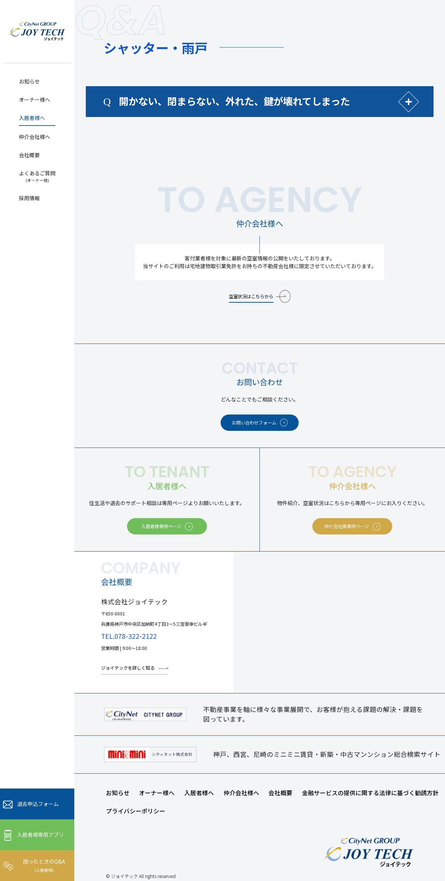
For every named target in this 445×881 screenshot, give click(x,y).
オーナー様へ (34, 99)
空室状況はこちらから (251, 296)
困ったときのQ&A (44, 865)
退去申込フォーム (38, 803)
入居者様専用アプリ (40, 834)
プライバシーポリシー (135, 811)
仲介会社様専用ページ (346, 526)
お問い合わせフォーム (254, 422)
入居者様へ (32, 117)
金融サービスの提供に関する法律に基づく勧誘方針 (370, 793)
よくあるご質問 (37, 176)
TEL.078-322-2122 (129, 636)
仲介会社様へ (34, 136)
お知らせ (29, 81)
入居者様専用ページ (161, 526)
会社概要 (29, 155)
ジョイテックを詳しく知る (128, 667)
